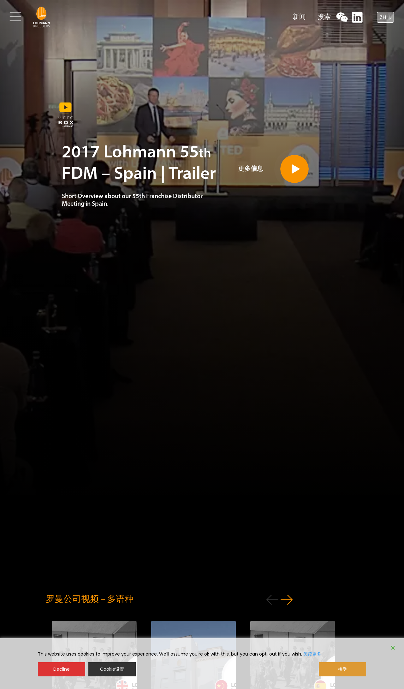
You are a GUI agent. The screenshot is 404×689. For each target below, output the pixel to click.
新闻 (278, 16)
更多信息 (256, 196)
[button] (320, 601)
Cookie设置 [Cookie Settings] (112, 669)
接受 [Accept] (342, 669)
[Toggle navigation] (16, 17)
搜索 (311, 16)
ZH (383, 17)
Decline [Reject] (61, 669)
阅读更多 (312, 654)
